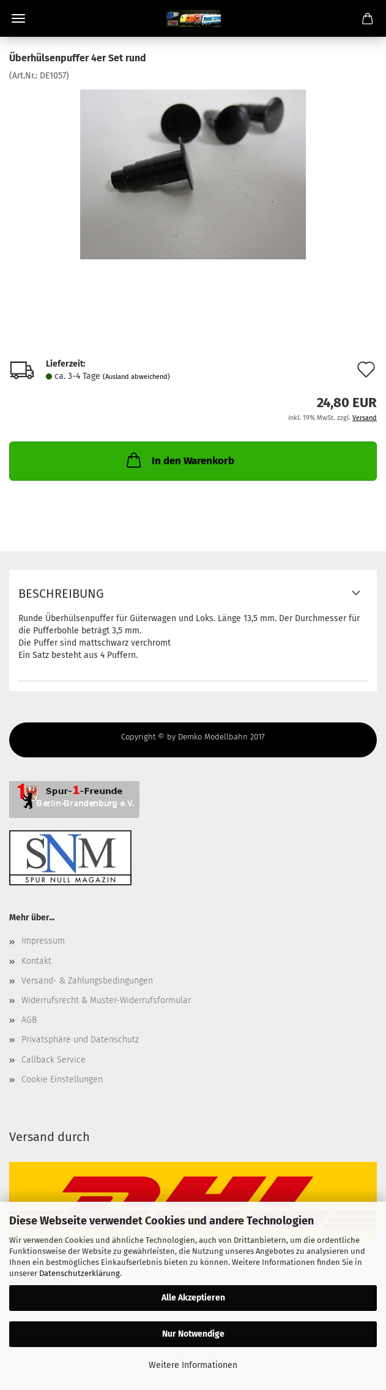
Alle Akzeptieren (193, 1298)
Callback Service (53, 1060)
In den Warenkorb (179, 460)
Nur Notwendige (193, 1334)
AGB (29, 1020)
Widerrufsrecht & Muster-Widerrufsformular (106, 1000)
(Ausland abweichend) (136, 377)
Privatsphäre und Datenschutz (80, 1039)
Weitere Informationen (193, 1365)
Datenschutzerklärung (79, 1273)
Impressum (43, 941)
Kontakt (36, 961)
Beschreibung (61, 593)
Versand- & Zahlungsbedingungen (87, 981)
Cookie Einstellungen (62, 1079)
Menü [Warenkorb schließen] (18, 18)
